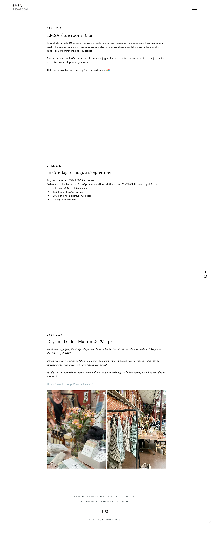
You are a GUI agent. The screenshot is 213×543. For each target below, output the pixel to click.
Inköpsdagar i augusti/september (79, 172)
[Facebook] (103, 511)
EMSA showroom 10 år (70, 35)
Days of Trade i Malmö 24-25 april (81, 341)
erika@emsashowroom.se (95, 501)
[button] (194, 7)
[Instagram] (107, 511)
